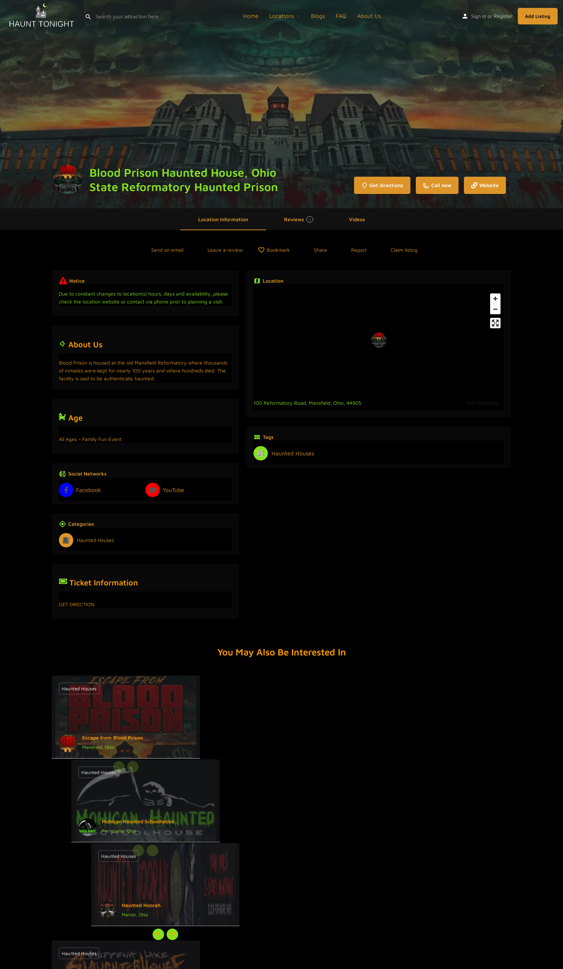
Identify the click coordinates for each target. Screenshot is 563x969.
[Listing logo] (67, 179)
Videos (357, 219)
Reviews (298, 219)
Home (251, 16)
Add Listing (537, 16)
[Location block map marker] (378, 340)
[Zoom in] (495, 298)
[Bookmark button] (133, 767)
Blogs (318, 16)
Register (503, 16)
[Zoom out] (495, 309)
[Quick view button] (119, 767)
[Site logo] (42, 15)
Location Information (223, 219)
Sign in (478, 16)
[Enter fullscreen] (495, 323)
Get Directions (483, 403)
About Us (369, 16)
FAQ (341, 16)
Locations (281, 16)
